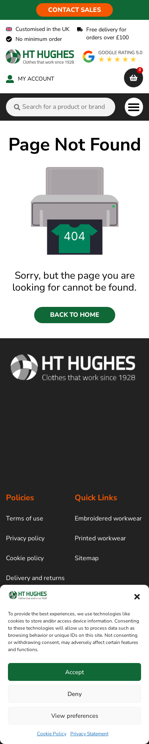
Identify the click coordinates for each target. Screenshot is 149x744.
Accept (74, 672)
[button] (137, 597)
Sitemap (87, 558)
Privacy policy (25, 538)
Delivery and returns (35, 578)
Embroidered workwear (108, 518)
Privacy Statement (89, 734)
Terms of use (24, 518)
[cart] (133, 77)
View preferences (74, 716)
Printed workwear (100, 538)
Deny (75, 694)
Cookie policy (25, 558)
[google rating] (113, 56)
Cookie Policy (51, 734)
